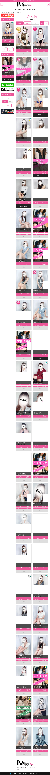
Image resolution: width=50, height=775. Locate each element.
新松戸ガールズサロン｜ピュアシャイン (24, 769)
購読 (5, 101)
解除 (10, 101)
